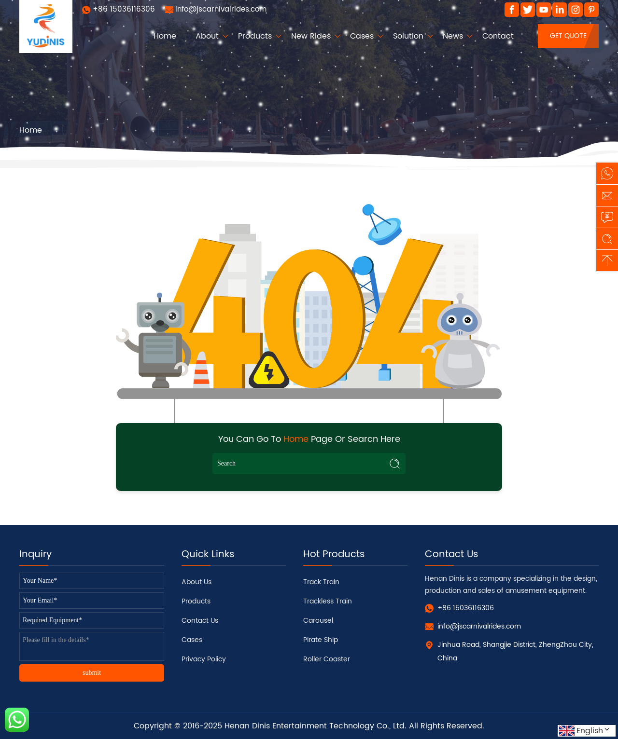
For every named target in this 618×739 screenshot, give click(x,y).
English (593, 731)
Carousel (318, 620)
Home (165, 36)
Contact (498, 36)
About (207, 36)
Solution (408, 36)
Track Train (321, 582)
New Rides (311, 36)
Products (255, 36)
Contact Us (200, 620)
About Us (196, 582)
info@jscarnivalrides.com (221, 9)
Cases (362, 36)
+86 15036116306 (124, 9)
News (453, 36)
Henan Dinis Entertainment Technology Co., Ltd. (316, 726)
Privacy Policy (204, 659)
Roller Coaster (326, 659)
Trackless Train (327, 601)
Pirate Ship (320, 639)
